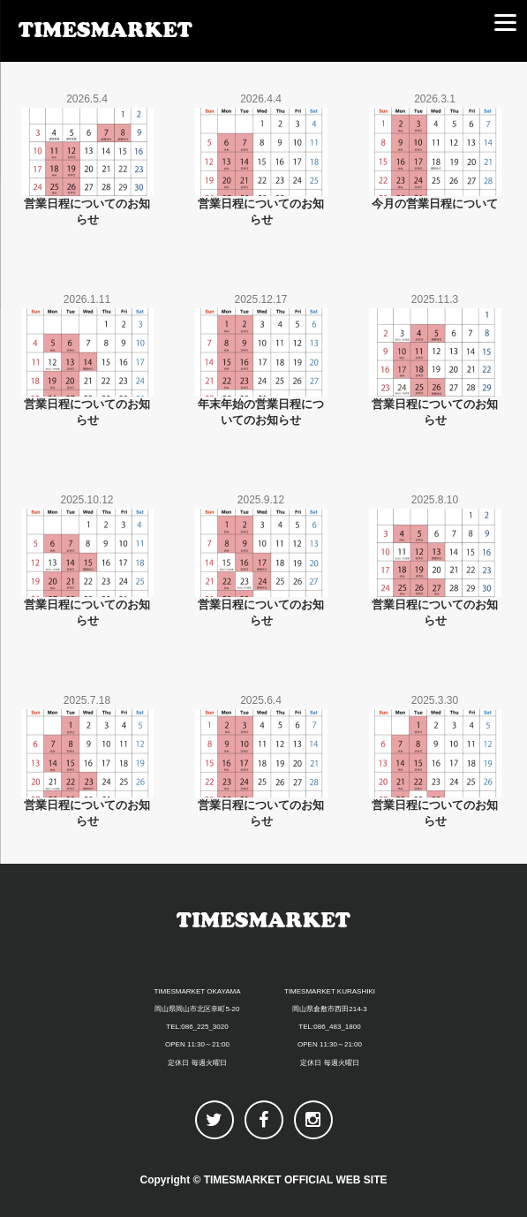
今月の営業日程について (435, 203)
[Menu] (505, 22)
